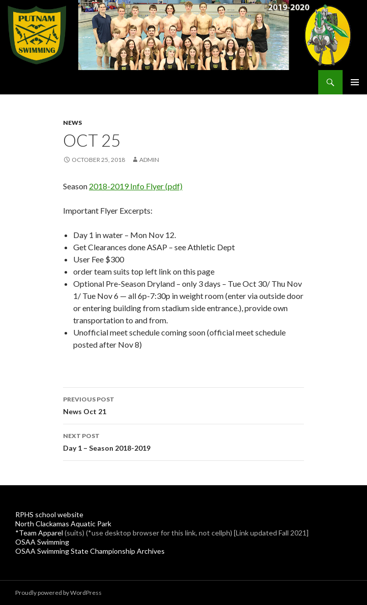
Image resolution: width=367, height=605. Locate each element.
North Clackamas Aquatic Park (63, 523)
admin (149, 159)
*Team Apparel (39, 532)
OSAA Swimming (42, 541)
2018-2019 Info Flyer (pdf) (135, 186)
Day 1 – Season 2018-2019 (183, 441)
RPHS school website (49, 514)
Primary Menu (355, 82)
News (72, 122)
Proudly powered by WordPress (58, 592)
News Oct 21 (183, 404)
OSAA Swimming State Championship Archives (90, 551)
